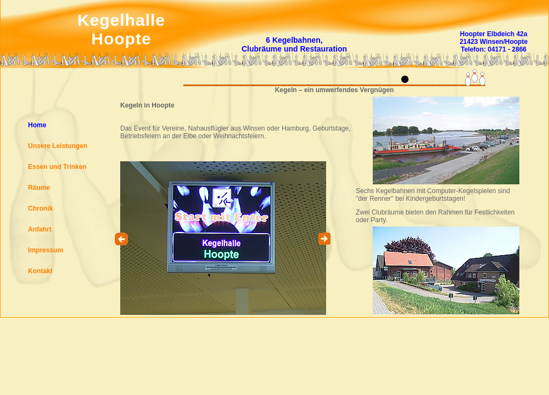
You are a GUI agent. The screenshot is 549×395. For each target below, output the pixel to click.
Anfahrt (40, 229)
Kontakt (40, 271)
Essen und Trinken (57, 167)
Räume (39, 187)
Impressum (45, 250)
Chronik (40, 208)
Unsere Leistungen (57, 146)
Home (37, 125)
